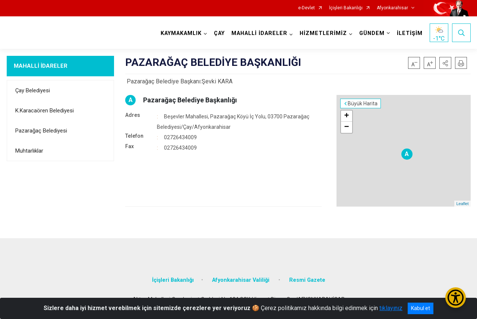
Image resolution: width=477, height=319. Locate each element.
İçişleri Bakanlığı (346, 8)
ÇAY (219, 33)
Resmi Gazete (307, 280)
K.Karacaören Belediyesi (44, 110)
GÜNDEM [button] (372, 33)
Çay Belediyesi (32, 90)
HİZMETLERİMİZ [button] (323, 33)
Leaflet (462, 203)
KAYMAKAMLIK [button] (181, 33)
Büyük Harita (363, 103)
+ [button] (346, 116)
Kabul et (420, 308)
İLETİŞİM (410, 33)
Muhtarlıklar (29, 150)
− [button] (346, 127)
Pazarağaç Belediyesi (41, 130)
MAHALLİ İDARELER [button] (259, 33)
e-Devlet (306, 8)
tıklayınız (390, 308)
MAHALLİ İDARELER (40, 66)
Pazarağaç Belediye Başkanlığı (190, 100)
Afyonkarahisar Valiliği (241, 280)
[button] (445, 63)
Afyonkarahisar (392, 8)
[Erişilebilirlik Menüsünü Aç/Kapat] (455, 297)
